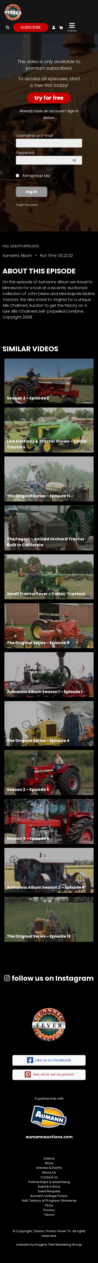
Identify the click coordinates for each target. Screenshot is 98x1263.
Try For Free (48, 98)
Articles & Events (49, 1168)
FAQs (49, 1205)
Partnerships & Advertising (49, 1182)
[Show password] (74, 160)
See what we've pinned (49, 1074)
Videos (49, 1158)
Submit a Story (49, 1186)
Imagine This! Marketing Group (58, 1244)
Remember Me (33, 176)
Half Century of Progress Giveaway (49, 1200)
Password (25, 153)
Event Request (49, 1191)
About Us (49, 1172)
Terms (49, 1215)
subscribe (30, 27)
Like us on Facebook (49, 1060)
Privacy (49, 1210)
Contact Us (49, 1177)
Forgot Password (27, 205)
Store (49, 1163)
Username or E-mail (34, 135)
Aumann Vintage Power (49, 1196)
